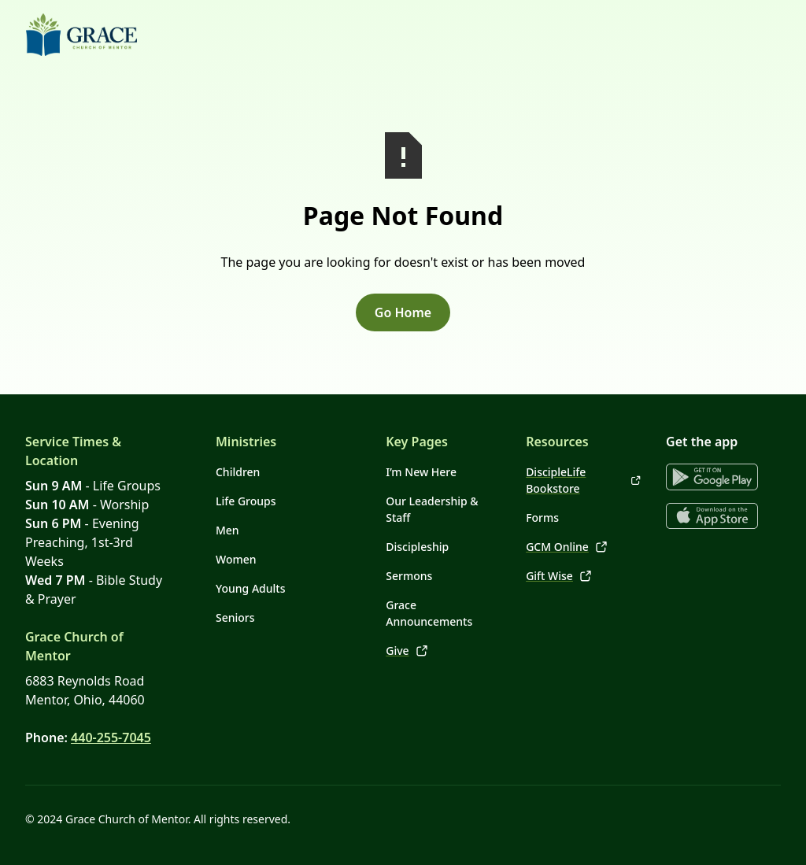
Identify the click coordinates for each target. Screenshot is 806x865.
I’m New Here (421, 471)
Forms (542, 517)
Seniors (235, 617)
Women (236, 559)
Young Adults (250, 588)
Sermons (409, 575)
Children (238, 471)
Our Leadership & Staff (432, 509)
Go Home (403, 312)
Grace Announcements (429, 613)
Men (227, 530)
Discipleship (417, 546)
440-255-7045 (111, 737)
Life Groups (246, 500)
